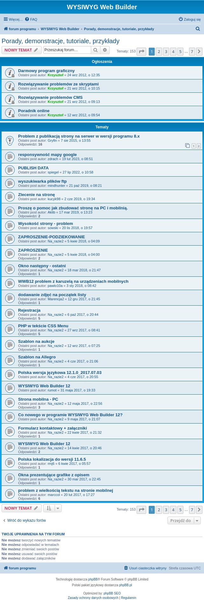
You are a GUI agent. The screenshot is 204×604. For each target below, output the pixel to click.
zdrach (53, 159)
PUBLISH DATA (33, 168)
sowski (53, 228)
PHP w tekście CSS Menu (43, 325)
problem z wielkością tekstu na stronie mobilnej (65, 490)
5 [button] (180, 51)
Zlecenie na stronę (36, 194)
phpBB (93, 579)
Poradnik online (34, 110)
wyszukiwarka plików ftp (42, 181)
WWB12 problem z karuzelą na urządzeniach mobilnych (73, 281)
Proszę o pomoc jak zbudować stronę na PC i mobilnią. (73, 208)
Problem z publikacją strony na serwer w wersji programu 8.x (79, 136)
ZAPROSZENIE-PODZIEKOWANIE (51, 236)
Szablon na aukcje (36, 341)
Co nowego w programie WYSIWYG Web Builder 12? (70, 414)
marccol (54, 495)
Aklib (51, 212)
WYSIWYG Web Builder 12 (44, 385)
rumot (52, 390)
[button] (141, 51)
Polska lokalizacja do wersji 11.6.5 (52, 459)
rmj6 (51, 463)
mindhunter (56, 185)
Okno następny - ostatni (42, 265)
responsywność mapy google (47, 154)
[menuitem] (30, 19)
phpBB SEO (112, 593)
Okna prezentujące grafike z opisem (53, 474)
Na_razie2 (56, 241)
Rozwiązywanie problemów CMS (50, 97)
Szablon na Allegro (37, 357)
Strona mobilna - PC (38, 399)
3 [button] (166, 51)
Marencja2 (56, 299)
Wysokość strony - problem (45, 223)
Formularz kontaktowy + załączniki (52, 428)
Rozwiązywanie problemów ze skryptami (58, 84)
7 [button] (192, 51)
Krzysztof (56, 75)
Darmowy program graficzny (46, 70)
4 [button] (173, 51)
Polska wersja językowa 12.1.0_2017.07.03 (59, 372)
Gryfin (52, 140)
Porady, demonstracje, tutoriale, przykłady (60, 40)
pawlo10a (55, 286)
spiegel (53, 172)
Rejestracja (29, 310)
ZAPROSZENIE (33, 250)
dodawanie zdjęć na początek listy (52, 294)
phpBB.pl (125, 585)
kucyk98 (54, 199)
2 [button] (159, 51)
